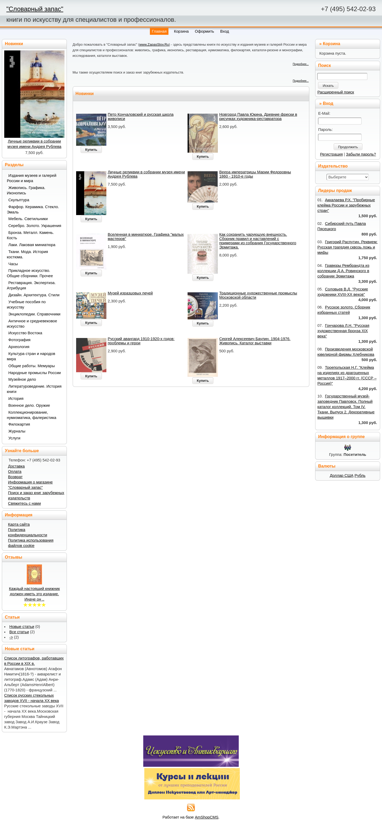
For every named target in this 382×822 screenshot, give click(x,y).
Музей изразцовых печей (130, 293)
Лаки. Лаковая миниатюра (31, 245)
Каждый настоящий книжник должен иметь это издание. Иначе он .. (34, 593)
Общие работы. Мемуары (31, 366)
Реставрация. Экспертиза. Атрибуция (31, 285)
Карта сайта (19, 524)
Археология (18, 347)
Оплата (14, 471)
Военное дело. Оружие (29, 405)
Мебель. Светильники (28, 219)
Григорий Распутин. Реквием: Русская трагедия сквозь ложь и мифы (347, 247)
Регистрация (331, 154)
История (16, 398)
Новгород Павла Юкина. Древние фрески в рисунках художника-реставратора (258, 116)
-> (11, 637)
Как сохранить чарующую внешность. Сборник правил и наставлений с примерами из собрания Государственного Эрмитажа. (257, 240)
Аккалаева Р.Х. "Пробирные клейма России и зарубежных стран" (346, 205)
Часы (13, 264)
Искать (328, 86)
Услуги (14, 438)
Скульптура (18, 200)
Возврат (15, 477)
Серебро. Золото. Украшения (34, 226)
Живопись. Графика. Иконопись (26, 190)
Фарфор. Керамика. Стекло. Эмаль (33, 209)
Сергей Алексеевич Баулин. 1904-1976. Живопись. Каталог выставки (254, 341)
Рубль (359, 475)
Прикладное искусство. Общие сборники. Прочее (30, 273)
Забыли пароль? (361, 154)
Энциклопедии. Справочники (34, 314)
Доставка (16, 466)
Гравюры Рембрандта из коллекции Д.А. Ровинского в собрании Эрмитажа (343, 270)
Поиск (324, 65)
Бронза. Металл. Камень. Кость (30, 235)
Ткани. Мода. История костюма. (27, 254)
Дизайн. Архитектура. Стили (34, 295)
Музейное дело (22, 379)
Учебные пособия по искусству (26, 304)
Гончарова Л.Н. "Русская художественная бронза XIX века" (343, 330)
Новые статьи (21, 626)
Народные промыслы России (34, 373)
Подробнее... (301, 64)
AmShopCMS (207, 817)
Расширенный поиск (335, 92)
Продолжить (348, 147)
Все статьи (19, 632)
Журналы (16, 431)
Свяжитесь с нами (24, 503)
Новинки (85, 93)
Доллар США (341, 475)
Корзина (331, 43)
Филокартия (19, 424)
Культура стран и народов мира (31, 356)
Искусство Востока (25, 333)
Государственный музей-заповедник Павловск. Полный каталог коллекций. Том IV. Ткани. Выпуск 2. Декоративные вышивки (345, 406)
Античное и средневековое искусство (32, 323)
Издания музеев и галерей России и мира (32, 178)
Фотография (19, 340)
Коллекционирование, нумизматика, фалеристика (31, 415)
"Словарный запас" (34, 8)
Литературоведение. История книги (34, 389)
